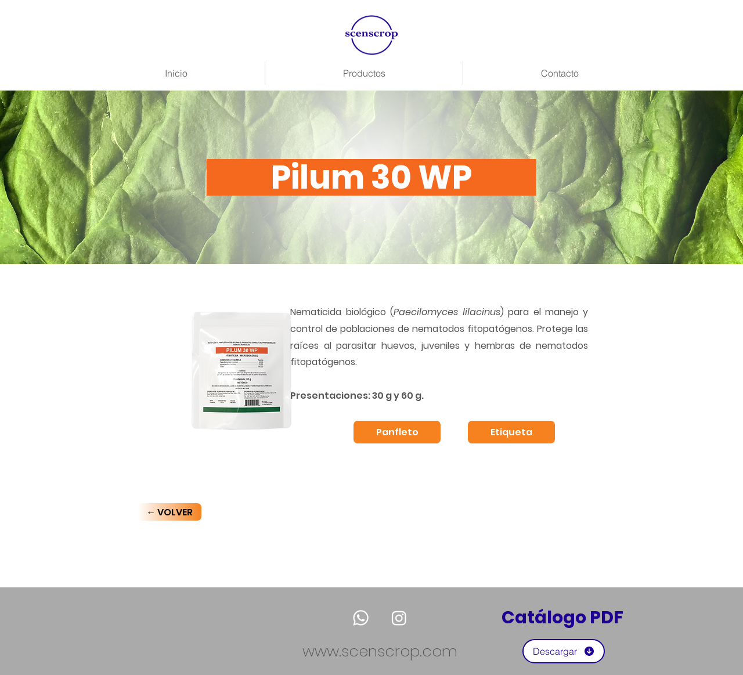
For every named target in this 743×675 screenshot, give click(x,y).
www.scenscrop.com (379, 651)
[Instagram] (399, 617)
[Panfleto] (397, 432)
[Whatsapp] (360, 617)
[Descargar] (563, 651)
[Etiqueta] (511, 432)
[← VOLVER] (169, 512)
